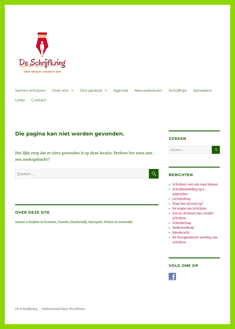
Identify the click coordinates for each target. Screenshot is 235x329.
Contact (38, 100)
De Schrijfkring (26, 309)
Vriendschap (181, 223)
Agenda (121, 90)
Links (20, 100)
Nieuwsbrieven (148, 90)
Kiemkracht (181, 233)
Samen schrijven (30, 90)
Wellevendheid (183, 228)
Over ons (60, 90)
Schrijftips (178, 90)
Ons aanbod (91, 90)
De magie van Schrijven (189, 208)
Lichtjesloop (181, 199)
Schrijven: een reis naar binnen (195, 184)
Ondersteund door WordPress (63, 309)
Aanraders (202, 90)
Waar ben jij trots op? (187, 204)
